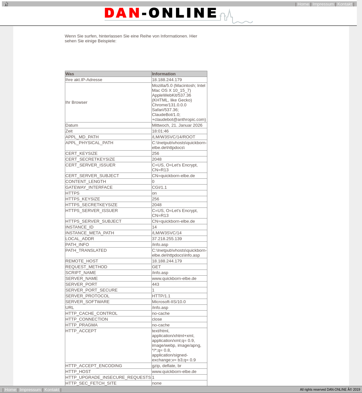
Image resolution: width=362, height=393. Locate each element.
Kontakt (344, 4)
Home (303, 4)
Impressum (323, 4)
